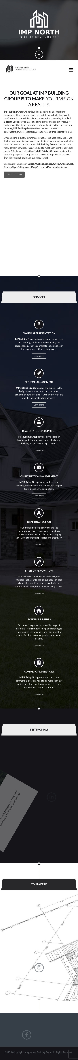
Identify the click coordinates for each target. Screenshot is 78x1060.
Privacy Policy (39, 1055)
